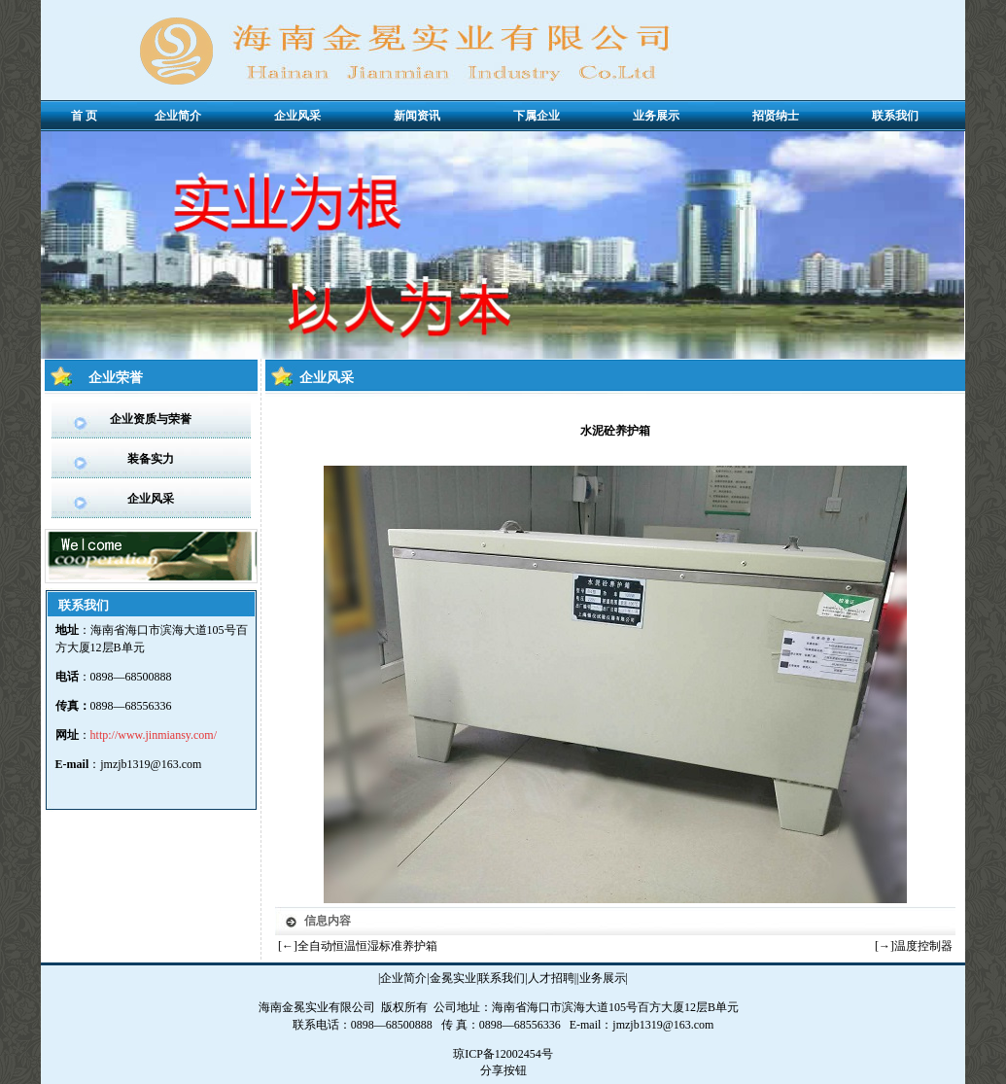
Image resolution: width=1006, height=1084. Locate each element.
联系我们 (501, 978)
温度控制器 (923, 946)
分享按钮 (503, 1070)
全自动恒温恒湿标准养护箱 (367, 946)
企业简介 (403, 978)
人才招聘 (551, 978)
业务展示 (602, 978)
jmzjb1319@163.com (150, 764)
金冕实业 (453, 978)
